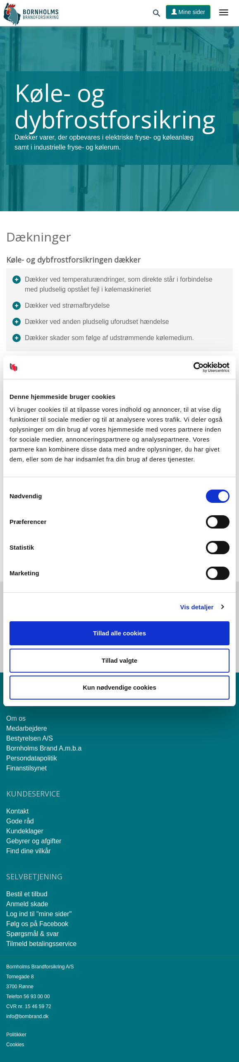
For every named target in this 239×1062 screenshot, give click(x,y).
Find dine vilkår (28, 850)
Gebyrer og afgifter (33, 841)
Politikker (16, 1035)
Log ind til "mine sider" (39, 913)
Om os (16, 718)
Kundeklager (24, 831)
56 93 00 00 (37, 996)
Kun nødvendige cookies (119, 687)
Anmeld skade (27, 904)
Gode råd (20, 821)
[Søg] (157, 14)
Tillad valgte (119, 660)
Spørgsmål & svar (32, 933)
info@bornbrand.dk (27, 1016)
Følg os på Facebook (37, 923)
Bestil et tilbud (27, 894)
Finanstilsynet (26, 768)
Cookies (15, 1045)
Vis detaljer (197, 607)
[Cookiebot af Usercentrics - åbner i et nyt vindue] (193, 367)
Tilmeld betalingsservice (41, 943)
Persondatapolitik (31, 758)
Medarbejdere (26, 728)
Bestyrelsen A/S (29, 738)
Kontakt (17, 811)
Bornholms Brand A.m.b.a (43, 748)
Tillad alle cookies (119, 633)
